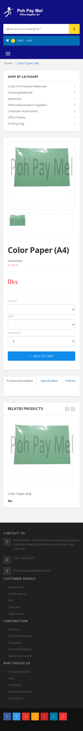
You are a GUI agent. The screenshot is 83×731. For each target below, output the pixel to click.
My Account (16, 587)
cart (11, 348)
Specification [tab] (49, 381)
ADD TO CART (41, 356)
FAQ (11, 600)
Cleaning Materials (20, 92)
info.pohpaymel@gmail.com (31, 570)
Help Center (16, 614)
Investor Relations (20, 649)
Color (12, 301)
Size (11, 316)
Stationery (15, 99)
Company (14, 643)
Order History (17, 594)
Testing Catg (16, 123)
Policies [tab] (71, 381)
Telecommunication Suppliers (27, 105)
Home (8, 63)
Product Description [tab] (20, 381)
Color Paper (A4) (19, 496)
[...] (28, 29)
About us (14, 629)
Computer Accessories (23, 111)
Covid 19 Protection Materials (27, 86)
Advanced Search (20, 656)
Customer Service (20, 636)
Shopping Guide (19, 672)
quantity (14, 333)
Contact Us (15, 698)
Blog (11, 678)
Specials (14, 607)
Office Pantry (16, 117)
